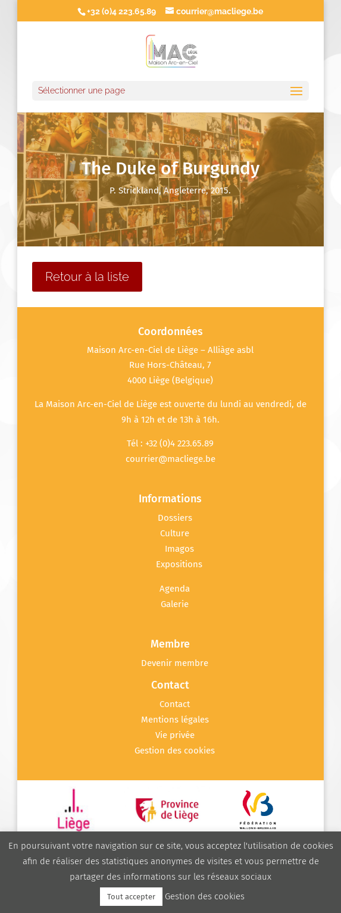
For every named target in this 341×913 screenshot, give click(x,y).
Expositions (179, 564)
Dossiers (175, 517)
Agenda (174, 588)
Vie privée (175, 735)
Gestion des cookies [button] (174, 750)
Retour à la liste (87, 277)
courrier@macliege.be (170, 459)
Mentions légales (175, 719)
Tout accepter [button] (131, 896)
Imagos (179, 548)
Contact (174, 704)
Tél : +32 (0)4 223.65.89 (170, 443)
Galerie (175, 604)
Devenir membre (174, 663)
